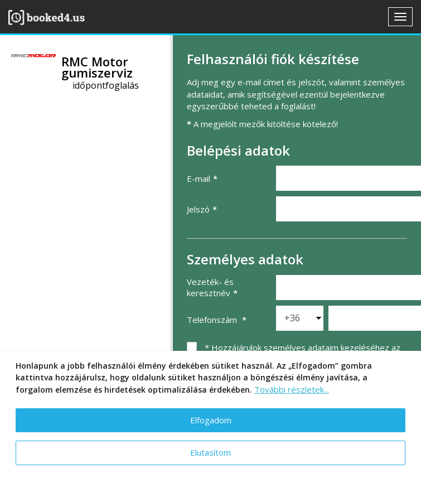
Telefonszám (213, 319)
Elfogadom (210, 420)
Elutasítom (210, 452)
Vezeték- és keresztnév (210, 287)
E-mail (198, 178)
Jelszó (198, 209)
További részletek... (291, 389)
